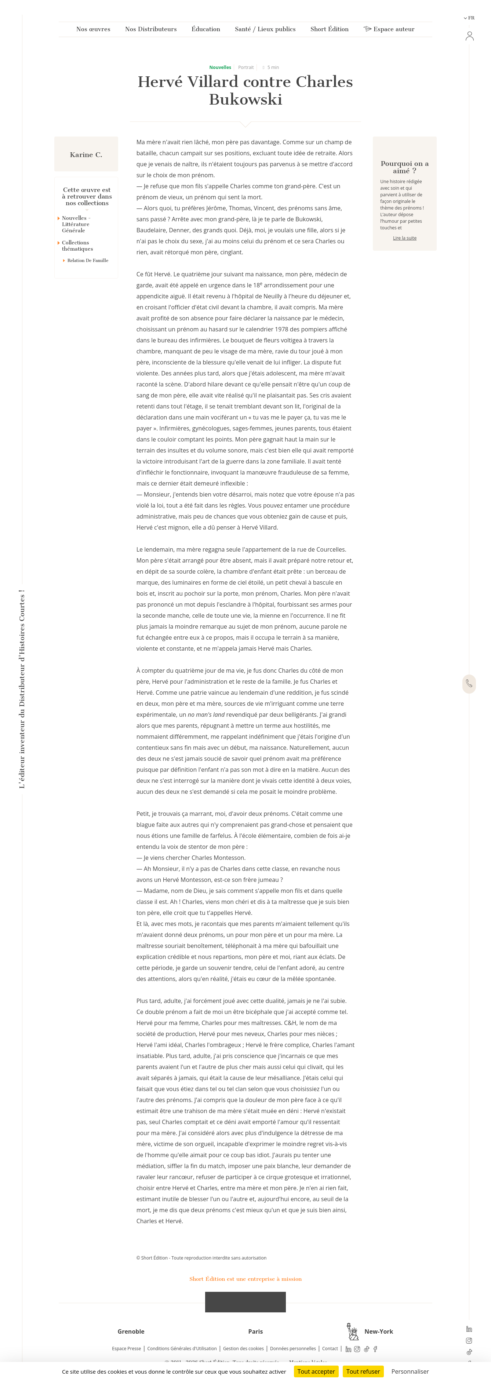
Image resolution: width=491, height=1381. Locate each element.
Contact (330, 1348)
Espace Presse (126, 1348)
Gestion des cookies (243, 1348)
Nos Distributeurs (151, 30)
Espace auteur (389, 30)
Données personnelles (293, 1348)
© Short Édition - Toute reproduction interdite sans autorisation (202, 1258)
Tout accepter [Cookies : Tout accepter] (316, 1371)
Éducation (206, 30)
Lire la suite (405, 264)
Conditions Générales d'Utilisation (182, 1348)
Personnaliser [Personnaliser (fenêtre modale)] (410, 1371)
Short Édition (329, 30)
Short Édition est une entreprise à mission (245, 1279)
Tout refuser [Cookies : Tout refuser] (363, 1371)
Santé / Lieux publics (265, 30)
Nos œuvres (93, 30)
